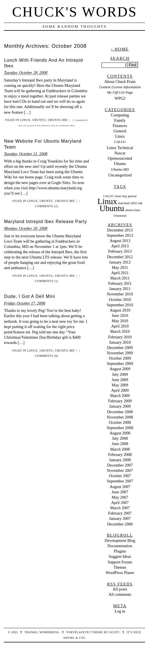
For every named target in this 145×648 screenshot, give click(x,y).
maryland (123, 203)
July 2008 (120, 438)
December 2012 (120, 257)
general (132, 196)
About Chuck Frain (119, 81)
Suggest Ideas (120, 556)
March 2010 (120, 331)
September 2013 (120, 235)
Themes (120, 567)
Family (120, 120)
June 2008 (120, 443)
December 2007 (120, 465)
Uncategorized (120, 175)
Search (120, 58)
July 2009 (120, 374)
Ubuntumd (120, 215)
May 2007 (120, 497)
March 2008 (120, 449)
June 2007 (120, 492)
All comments (120, 594)
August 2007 (119, 486)
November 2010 (120, 294)
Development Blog (120, 540)
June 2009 (120, 379)
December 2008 (120, 412)
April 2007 (120, 502)
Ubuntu (39, 119)
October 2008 (120, 422)
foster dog (121, 196)
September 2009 (120, 363)
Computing (120, 115)
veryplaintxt (78, 632)
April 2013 (120, 246)
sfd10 (133, 203)
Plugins (120, 551)
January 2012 (120, 262)
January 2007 (120, 518)
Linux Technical (120, 147)
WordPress (49, 632)
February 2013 (120, 251)
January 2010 (120, 342)
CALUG (120, 142)
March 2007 (120, 508)
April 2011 (119, 273)
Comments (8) (46, 355)
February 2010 (120, 337)
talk (140, 203)
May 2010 (120, 321)
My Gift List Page (120, 92)
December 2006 (120, 524)
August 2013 (119, 240)
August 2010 (119, 310)
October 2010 (120, 299)
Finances (120, 125)
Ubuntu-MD (57, 119)
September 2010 (120, 305)
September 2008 (120, 427)
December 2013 (120, 230)
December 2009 (120, 347)
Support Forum (120, 562)
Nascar (119, 153)
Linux (25, 119)
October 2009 (120, 358)
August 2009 (119, 369)
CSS (82, 637)
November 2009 (120, 353)
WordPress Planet (120, 572)
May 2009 (120, 385)
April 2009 (120, 390)
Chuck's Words (74, 12)
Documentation (119, 546)
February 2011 (120, 283)
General (120, 131)
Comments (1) (46, 281)
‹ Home (120, 49)
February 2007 (120, 513)
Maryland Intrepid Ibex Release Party (45, 221)
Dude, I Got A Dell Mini (29, 296)
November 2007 (120, 470)
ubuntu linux (132, 210)
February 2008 (120, 454)
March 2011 (120, 278)
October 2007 (120, 476)
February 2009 (120, 401)
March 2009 (120, 395)
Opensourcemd (120, 158)
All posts (120, 589)
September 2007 (120, 481)
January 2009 (120, 406)
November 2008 (120, 417)
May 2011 (120, 267)
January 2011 (120, 288)
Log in (119, 611)
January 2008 (120, 460)
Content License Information (120, 87)
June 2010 (120, 315)
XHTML (68, 637)
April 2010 (120, 326)
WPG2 (119, 98)
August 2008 (119, 433)
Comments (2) (46, 206)
